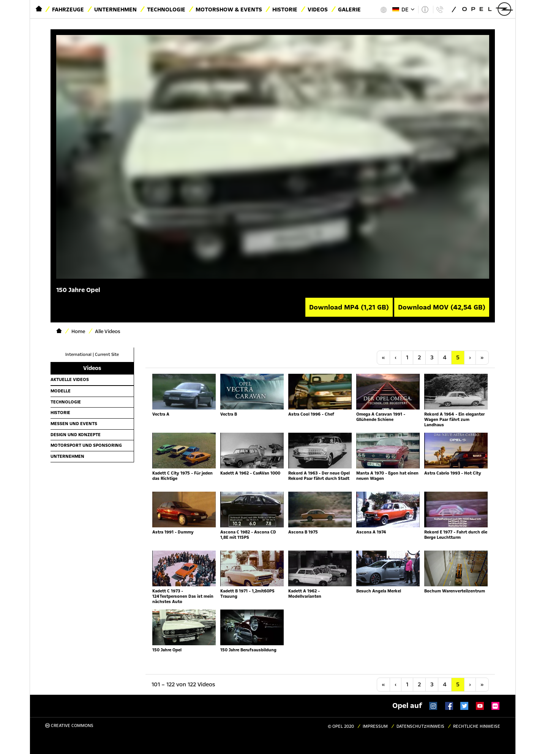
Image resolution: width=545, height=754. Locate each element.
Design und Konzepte (76, 435)
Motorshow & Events (229, 9)
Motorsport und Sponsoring (86, 445)
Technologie (166, 9)
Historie (284, 9)
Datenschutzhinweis (420, 726)
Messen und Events (74, 424)
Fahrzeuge (68, 9)
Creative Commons (69, 726)
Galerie (349, 9)
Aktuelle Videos (70, 379)
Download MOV (441, 307)
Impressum (375, 726)
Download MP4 (349, 307)
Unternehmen (115, 9)
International (78, 354)
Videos (318, 9)
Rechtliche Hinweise (476, 726)
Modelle (61, 391)
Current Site (107, 354)
